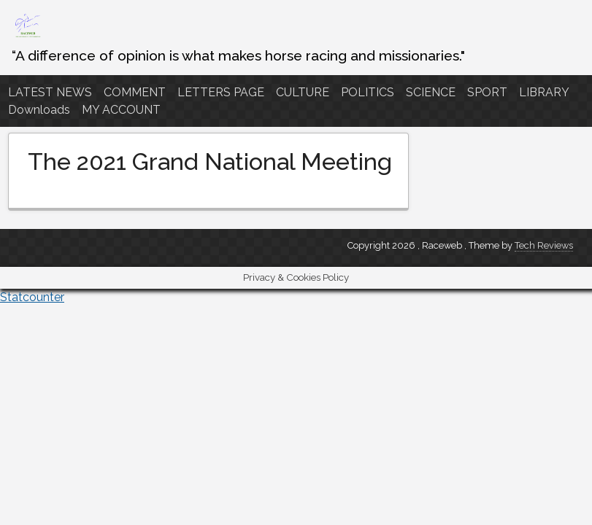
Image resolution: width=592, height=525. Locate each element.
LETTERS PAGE (220, 92)
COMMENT (135, 92)
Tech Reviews (544, 245)
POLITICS (367, 92)
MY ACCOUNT (121, 110)
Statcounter (32, 297)
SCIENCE (430, 92)
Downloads (39, 110)
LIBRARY (544, 92)
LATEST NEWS (50, 92)
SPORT (487, 92)
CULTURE (302, 92)
